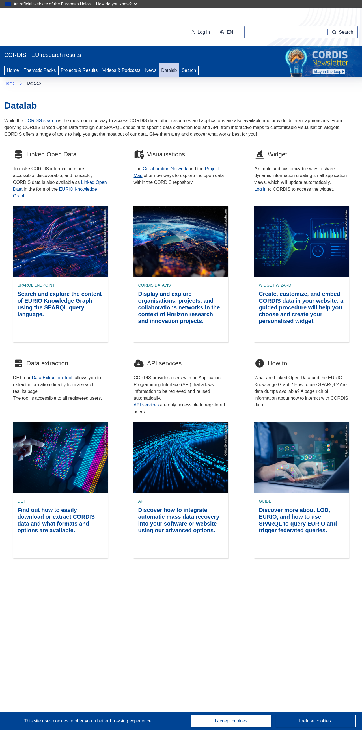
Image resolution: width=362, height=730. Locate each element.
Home (13, 70)
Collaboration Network (165, 168)
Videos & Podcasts (121, 70)
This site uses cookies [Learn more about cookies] (47, 720)
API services (146, 404)
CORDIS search (40, 120)
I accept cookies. (231, 720)
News (150, 70)
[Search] (343, 32)
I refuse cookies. (315, 720)
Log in (200, 32)
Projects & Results (79, 70)
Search (189, 70)
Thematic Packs (40, 70)
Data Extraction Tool (52, 377)
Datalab (169, 70)
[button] (227, 32)
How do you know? (116, 3)
